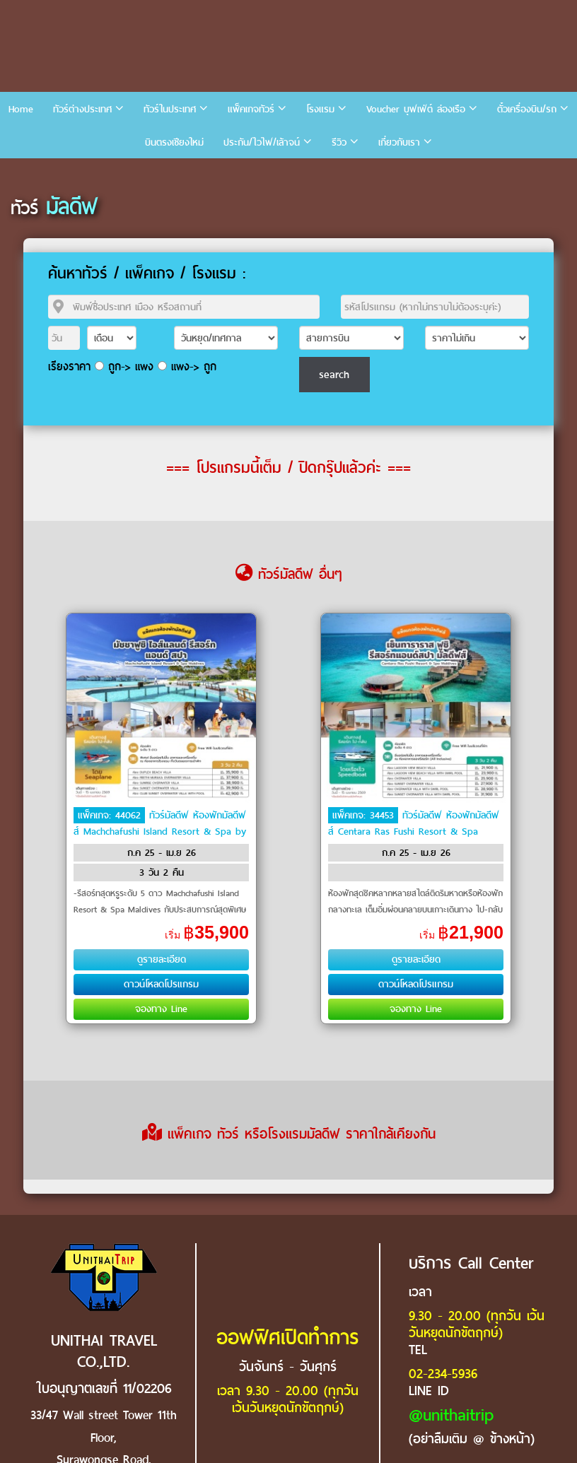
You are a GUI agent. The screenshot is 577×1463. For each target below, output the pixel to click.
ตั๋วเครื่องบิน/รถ (526, 109)
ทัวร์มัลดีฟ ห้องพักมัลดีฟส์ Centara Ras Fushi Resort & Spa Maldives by (413, 830)
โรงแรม (320, 109)
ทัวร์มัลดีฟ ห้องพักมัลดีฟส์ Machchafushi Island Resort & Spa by (160, 823)
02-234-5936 (443, 1373)
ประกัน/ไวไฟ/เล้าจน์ (261, 142)
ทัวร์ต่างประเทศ (82, 109)
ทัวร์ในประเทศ (170, 109)
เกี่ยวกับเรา (399, 142)
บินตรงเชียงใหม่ (174, 142)
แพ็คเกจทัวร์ (251, 109)
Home (20, 109)
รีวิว (339, 142)
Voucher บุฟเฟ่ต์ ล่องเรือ (415, 109)
